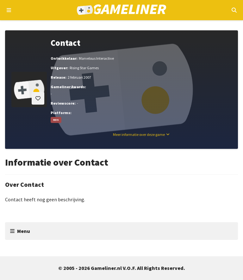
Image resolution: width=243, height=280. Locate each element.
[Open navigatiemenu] (9, 10)
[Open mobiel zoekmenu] (234, 10)
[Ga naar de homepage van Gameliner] (121, 10)
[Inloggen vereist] (38, 98)
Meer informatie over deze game (139, 134)
